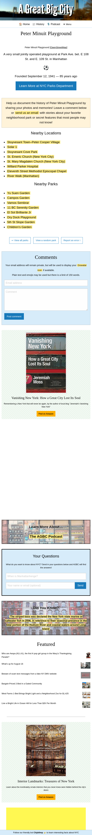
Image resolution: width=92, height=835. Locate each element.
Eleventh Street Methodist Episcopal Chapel (36, 171)
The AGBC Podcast (46, 536)
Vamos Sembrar (18, 202)
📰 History (38, 24)
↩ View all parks (20, 240)
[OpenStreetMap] (58, 47)
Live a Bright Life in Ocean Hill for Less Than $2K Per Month (29, 703)
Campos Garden (18, 197)
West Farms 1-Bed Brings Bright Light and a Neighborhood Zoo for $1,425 (35, 693)
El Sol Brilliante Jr (19, 212)
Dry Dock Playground (21, 217)
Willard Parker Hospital (22, 166)
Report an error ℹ (72, 240)
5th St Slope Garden (21, 222)
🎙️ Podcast (53, 24)
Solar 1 (12, 147)
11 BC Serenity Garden (23, 207)
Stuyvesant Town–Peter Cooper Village (33, 142)
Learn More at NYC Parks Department (46, 86)
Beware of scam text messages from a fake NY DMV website (29, 674)
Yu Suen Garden (18, 193)
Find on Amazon (46, 414)
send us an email (26, 112)
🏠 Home (24, 24)
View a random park (46, 240)
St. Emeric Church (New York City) (30, 156)
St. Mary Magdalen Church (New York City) (36, 161)
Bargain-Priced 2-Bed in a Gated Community (22, 683)
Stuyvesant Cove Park (22, 152)
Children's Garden (19, 227)
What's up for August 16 (12, 664)
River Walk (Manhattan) (23, 176)
